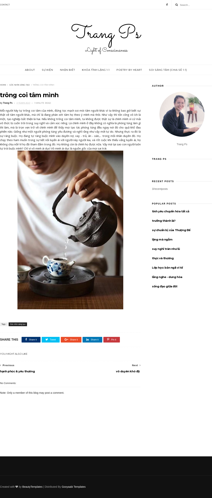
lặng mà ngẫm (162, 239)
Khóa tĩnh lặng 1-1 (96, 69)
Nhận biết (67, 69)
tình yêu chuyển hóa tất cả (170, 211)
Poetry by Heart (129, 69)
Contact (5, 5)
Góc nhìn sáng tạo (19, 85)
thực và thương (163, 258)
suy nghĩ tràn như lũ (166, 249)
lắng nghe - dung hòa (167, 277)
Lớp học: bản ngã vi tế (167, 267)
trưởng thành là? (164, 220)
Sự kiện (47, 69)
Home (3, 85)
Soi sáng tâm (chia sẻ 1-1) (168, 69)
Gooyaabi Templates (74, 486)
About (30, 69)
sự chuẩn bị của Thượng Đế (171, 230)
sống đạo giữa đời (164, 286)
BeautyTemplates (32, 486)
